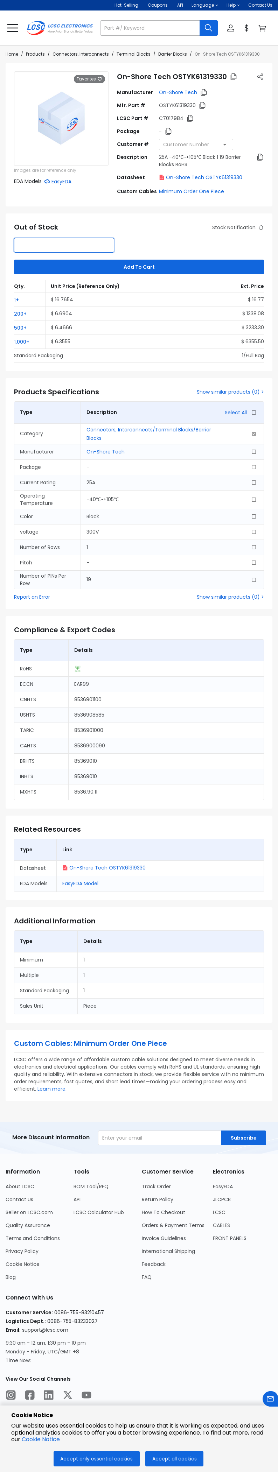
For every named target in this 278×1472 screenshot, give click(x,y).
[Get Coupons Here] (158, 5)
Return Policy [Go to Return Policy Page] (157, 1199)
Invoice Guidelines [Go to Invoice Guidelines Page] (164, 1238)
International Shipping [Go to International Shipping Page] (168, 1251)
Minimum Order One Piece (191, 191)
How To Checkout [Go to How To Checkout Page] (163, 1212)
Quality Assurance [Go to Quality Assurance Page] (28, 1225)
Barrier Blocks (172, 54)
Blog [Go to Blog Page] (11, 1277)
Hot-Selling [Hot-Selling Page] (126, 5)
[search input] (150, 28)
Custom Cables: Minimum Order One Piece (90, 1043)
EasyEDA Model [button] (80, 883)
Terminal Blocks (134, 54)
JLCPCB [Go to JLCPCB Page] (222, 1199)
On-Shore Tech (178, 92)
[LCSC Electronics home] (60, 28)
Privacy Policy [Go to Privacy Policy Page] (22, 1251)
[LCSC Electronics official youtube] (86, 1396)
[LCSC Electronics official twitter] (67, 1396)
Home (12, 54)
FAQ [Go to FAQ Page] (147, 1277)
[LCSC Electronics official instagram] (11, 1396)
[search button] (209, 28)
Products (35, 54)
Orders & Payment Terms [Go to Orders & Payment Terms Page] (173, 1225)
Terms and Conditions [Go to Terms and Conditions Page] (33, 1238)
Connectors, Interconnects (81, 54)
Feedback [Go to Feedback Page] (154, 1264)
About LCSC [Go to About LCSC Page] (20, 1186)
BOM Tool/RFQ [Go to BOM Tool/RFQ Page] (91, 1186)
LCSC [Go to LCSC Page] (219, 1212)
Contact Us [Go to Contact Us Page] (19, 1199)
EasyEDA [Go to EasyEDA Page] (223, 1186)
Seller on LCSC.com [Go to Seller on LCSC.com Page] (29, 1212)
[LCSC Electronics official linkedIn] (48, 1396)
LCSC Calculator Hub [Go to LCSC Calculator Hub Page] (99, 1212)
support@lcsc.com (45, 1329)
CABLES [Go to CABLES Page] (221, 1225)
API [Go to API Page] (77, 1199)
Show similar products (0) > (230, 391)
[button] (205, 5)
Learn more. (52, 1088)
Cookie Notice (41, 1439)
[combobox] (196, 144)
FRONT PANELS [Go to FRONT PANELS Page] (229, 1238)
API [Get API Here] (180, 5)
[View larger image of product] (61, 118)
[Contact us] (270, 1400)
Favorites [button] (89, 79)
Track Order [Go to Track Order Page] (156, 1186)
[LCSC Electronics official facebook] (30, 1396)
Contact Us (260, 5)
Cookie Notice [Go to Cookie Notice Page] (23, 1264)
